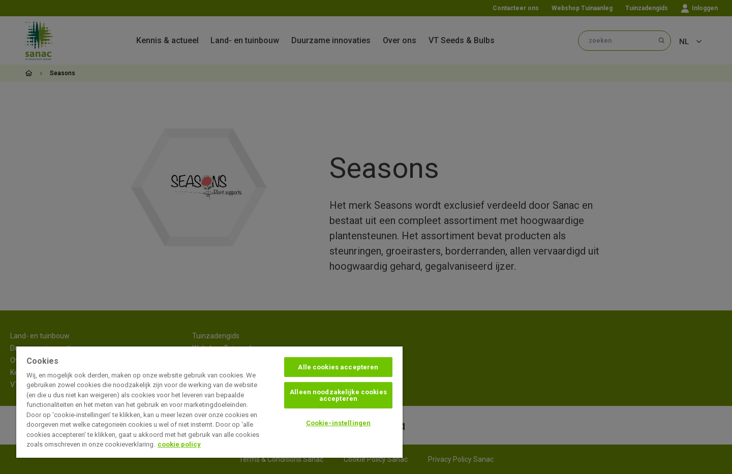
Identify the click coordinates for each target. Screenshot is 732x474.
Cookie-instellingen (338, 423)
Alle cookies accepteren (338, 367)
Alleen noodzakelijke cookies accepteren (338, 395)
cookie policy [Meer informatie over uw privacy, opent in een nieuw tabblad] (179, 444)
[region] (209, 402)
